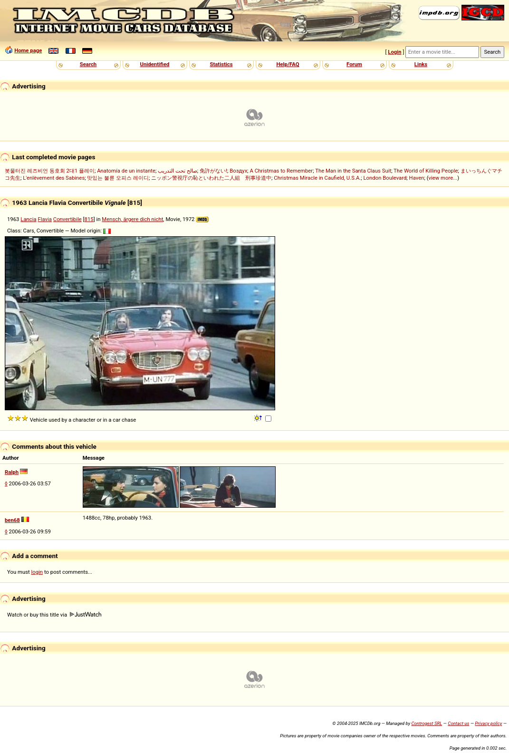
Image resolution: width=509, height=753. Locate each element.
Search (88, 64)
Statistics (221, 64)
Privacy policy (488, 723)
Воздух (238, 170)
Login (394, 51)
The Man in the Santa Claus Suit (353, 170)
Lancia (28, 219)
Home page (28, 50)
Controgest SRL (426, 723)
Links (420, 64)
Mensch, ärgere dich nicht (132, 219)
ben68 (12, 520)
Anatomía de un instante (126, 170)
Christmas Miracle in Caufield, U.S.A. (317, 177)
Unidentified (155, 64)
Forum (354, 64)
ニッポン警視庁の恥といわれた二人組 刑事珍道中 (211, 177)
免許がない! (213, 170)
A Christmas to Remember (281, 170)
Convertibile (67, 219)
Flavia (45, 219)
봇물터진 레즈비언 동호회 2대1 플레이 (50, 170)
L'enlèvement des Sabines (54, 177)
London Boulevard (384, 177)
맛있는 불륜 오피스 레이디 (117, 177)
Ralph (12, 472)
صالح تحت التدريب (177, 170)
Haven (416, 177)
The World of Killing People (426, 170)
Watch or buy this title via (54, 614)
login (37, 572)
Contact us (458, 723)
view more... (443, 177)
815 (89, 219)
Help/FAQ (287, 64)
